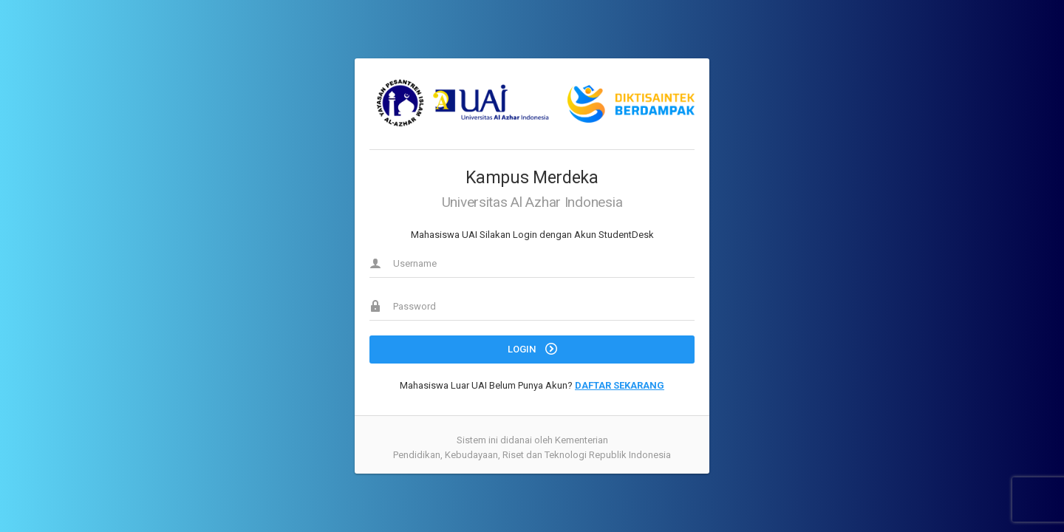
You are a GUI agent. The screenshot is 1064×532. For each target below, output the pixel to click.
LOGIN (532, 349)
